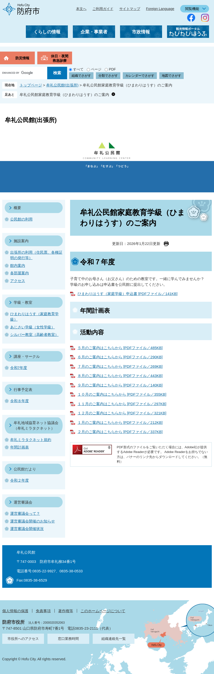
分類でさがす (108, 75)
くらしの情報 (47, 31)
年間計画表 (19, 447)
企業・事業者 (94, 31)
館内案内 (17, 265)
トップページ (31, 85)
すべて (78, 69)
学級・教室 (23, 302)
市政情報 (141, 31)
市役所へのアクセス (23, 639)
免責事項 (43, 611)
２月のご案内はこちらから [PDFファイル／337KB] (120, 432)
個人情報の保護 (15, 611)
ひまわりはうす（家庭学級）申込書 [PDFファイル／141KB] (128, 294)
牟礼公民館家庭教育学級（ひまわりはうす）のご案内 (64, 94)
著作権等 (65, 611)
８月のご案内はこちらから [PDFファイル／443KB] (120, 376)
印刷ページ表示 (166, 243)
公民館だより (25, 469)
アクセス (17, 281)
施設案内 (21, 241)
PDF (112, 69)
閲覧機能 (192, 9)
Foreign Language (160, 9)
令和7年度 (18, 368)
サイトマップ (129, 9)
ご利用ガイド (102, 9)
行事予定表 (23, 389)
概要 (17, 208)
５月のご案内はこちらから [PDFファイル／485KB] (120, 348)
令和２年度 (19, 480)
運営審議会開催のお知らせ (32, 521)
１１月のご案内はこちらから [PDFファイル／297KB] (122, 404)
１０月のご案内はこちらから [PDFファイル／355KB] (122, 394)
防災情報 (22, 58)
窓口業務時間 (68, 639)
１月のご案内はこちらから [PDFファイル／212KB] (120, 422)
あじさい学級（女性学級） (32, 327)
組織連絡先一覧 (113, 639)
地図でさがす (171, 75)
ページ (96, 69)
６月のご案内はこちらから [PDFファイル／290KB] (120, 357)
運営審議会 (23, 502)
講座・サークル (27, 356)
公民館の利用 (21, 219)
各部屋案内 (19, 273)
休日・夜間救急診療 (59, 58)
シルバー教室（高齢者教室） (34, 334)
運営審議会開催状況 (27, 528)
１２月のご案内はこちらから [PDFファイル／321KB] (122, 413)
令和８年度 (19, 401)
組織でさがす (81, 75)
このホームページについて (103, 611)
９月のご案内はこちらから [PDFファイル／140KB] (120, 385)
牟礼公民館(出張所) (62, 85)
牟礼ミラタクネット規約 (30, 440)
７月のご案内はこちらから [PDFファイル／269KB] (120, 366)
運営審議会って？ (25, 513)
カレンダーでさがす (139, 75)
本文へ (81, 9)
